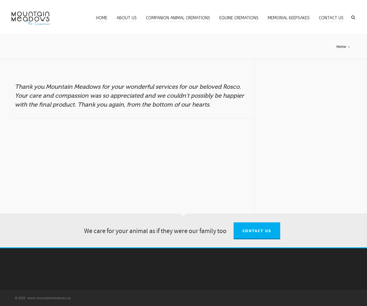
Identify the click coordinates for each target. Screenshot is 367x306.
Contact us (256, 231)
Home (341, 46)
